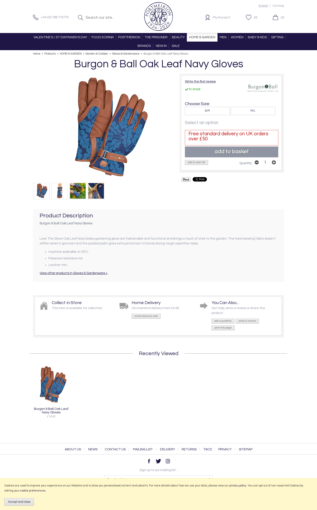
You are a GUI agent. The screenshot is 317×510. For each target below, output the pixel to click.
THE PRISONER (156, 37)
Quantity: (245, 163)
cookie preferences (32, 490)
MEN (223, 37)
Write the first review (200, 81)
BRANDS (144, 46)
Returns (189, 449)
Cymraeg (278, 5)
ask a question (223, 320)
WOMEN (237, 37)
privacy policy (237, 485)
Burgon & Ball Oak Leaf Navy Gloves (51, 410)
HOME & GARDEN (202, 37)
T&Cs (207, 449)
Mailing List (143, 449)
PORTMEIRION (129, 37)
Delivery (167, 449)
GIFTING (277, 37)
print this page (223, 327)
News (93, 449)
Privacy (225, 449)
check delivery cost (146, 316)
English (263, 5)
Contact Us (115, 449)
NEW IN (161, 46)
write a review (247, 320)
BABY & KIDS (257, 37)
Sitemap (245, 449)
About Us (73, 449)
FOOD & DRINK (103, 37)
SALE (176, 46)
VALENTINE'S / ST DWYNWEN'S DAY (60, 37)
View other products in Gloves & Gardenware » (73, 273)
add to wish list (196, 162)
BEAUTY (178, 37)
